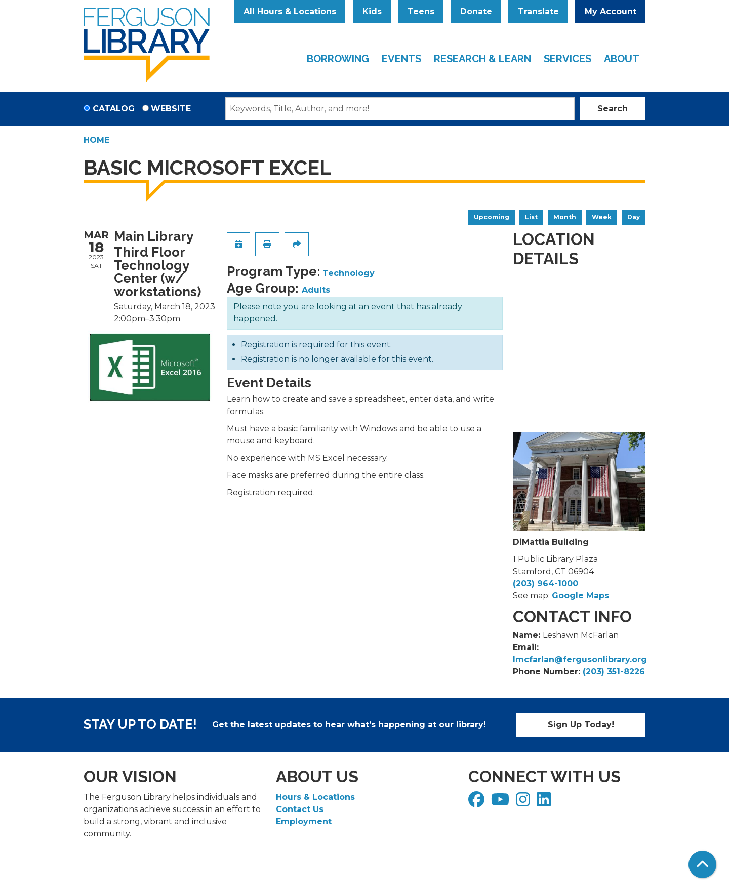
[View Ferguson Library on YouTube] (501, 802)
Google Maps (580, 595)
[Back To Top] (702, 864)
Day (633, 217)
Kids (372, 11)
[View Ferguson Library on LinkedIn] (545, 802)
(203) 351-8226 (614, 671)
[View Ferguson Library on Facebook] (477, 802)
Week (602, 217)
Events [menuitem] (401, 59)
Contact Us (299, 809)
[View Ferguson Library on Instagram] (524, 802)
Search (612, 108)
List (531, 217)
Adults (316, 290)
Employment (304, 821)
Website (171, 108)
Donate (476, 11)
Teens (421, 11)
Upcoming (491, 217)
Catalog (114, 108)
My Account (610, 11)
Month (564, 217)
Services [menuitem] (567, 59)
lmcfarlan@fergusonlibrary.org (580, 659)
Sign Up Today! (581, 725)
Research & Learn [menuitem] (482, 59)
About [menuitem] (621, 59)
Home (96, 140)
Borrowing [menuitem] (338, 59)
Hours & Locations (315, 797)
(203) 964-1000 (545, 583)
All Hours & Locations (290, 11)
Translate (538, 11)
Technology (348, 273)
